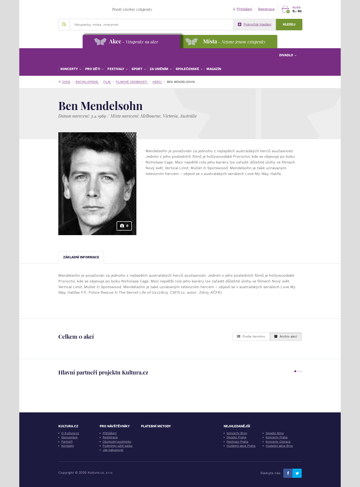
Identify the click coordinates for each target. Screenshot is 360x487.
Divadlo (286, 55)
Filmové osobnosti (132, 82)
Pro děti (93, 69)
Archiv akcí (285, 336)
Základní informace (81, 257)
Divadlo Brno (275, 433)
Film (107, 82)
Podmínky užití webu (117, 446)
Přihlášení (242, 9)
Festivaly (116, 69)
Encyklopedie (87, 82)
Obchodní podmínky (117, 441)
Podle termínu (251, 336)
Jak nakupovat (113, 450)
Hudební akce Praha (241, 446)
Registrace (266, 9)
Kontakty (67, 446)
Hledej (289, 24)
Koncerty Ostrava (278, 441)
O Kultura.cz (70, 433)
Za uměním (159, 69)
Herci (157, 82)
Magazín (213, 69)
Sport (137, 69)
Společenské (188, 69)
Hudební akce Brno (279, 446)
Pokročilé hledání (254, 25)
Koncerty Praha (276, 437)
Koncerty (69, 69)
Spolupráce (69, 437)
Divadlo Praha (236, 437)
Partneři (67, 441)
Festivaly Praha (237, 441)
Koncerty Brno (237, 433)
